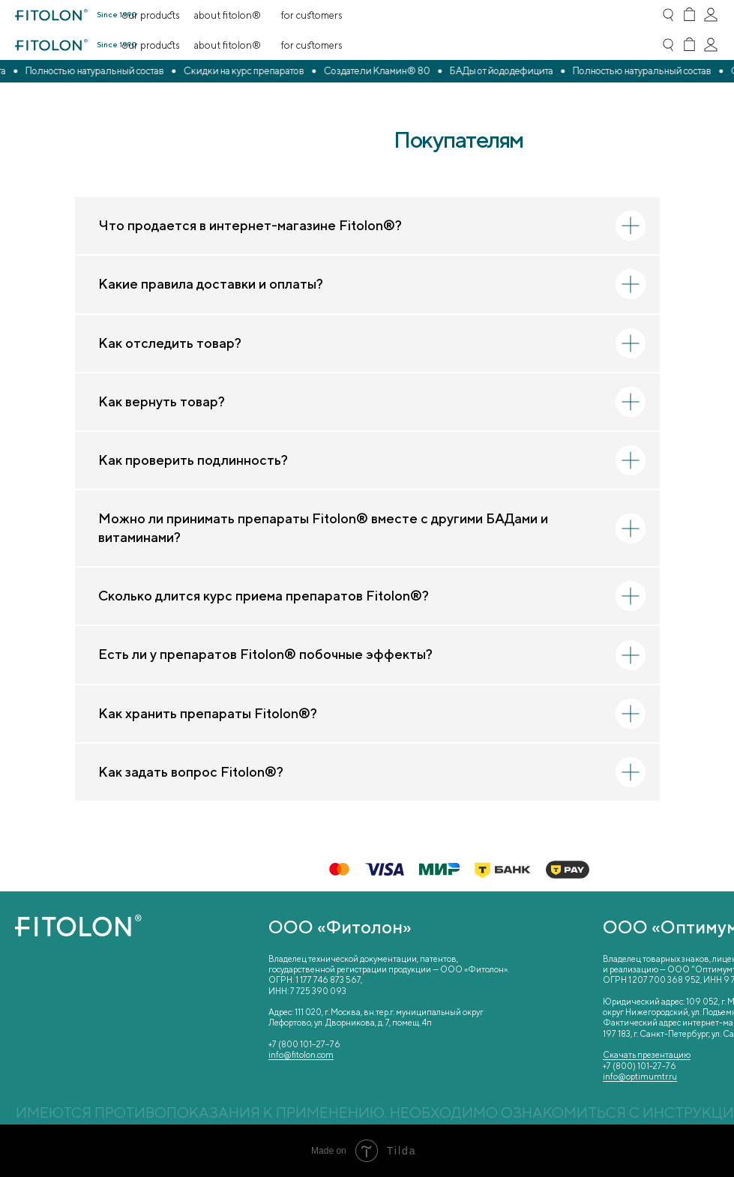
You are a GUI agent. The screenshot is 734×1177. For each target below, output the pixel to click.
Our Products (151, 45)
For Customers (312, 45)
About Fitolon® (228, 45)
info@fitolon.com (301, 1054)
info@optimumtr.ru (640, 1076)
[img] (689, 44)
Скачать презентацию (647, 1054)
